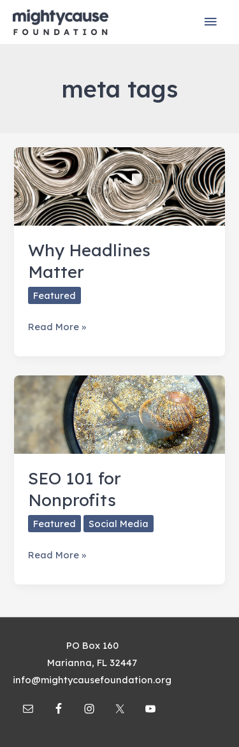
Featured (54, 295)
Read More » (57, 326)
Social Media (118, 524)
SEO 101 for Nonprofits (74, 489)
